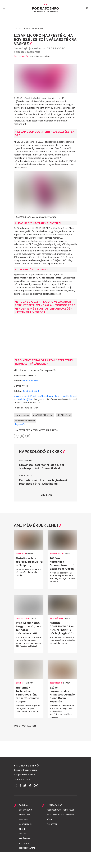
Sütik (50, 819)
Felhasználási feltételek (61, 810)
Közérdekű (24, 838)
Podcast (23, 834)
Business (23, 819)
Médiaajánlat (54, 805)
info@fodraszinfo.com (24, 774)
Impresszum (53, 824)
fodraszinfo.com (22, 779)
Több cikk (45, 495)
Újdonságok (36, 29)
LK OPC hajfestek (63, 415)
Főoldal (23, 805)
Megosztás (19, 424)
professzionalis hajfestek (25, 421)
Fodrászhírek (21, 29)
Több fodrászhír (25, 725)
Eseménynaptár (27, 848)
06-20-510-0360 (30, 391)
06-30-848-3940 (30, 380)
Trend (22, 829)
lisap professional (22, 415)
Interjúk (24, 843)
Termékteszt (26, 814)
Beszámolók (25, 810)
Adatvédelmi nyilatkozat (60, 814)
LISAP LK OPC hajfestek (43, 415)
